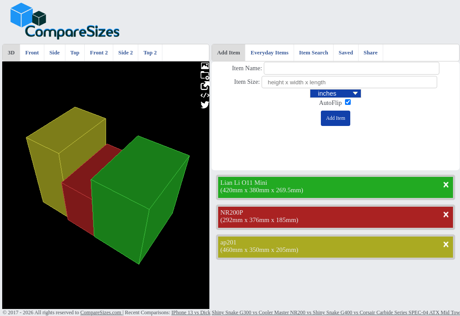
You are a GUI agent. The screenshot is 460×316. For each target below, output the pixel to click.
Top (74, 53)
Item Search (313, 53)
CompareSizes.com (101, 312)
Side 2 (126, 53)
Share (370, 53)
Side (55, 53)
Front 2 (99, 53)
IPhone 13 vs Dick (190, 312)
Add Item (228, 53)
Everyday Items (269, 53)
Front (32, 53)
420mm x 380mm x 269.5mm (262, 190)
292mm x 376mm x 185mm (259, 219)
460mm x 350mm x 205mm (259, 249)
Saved (346, 53)
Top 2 (150, 53)
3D (11, 53)
